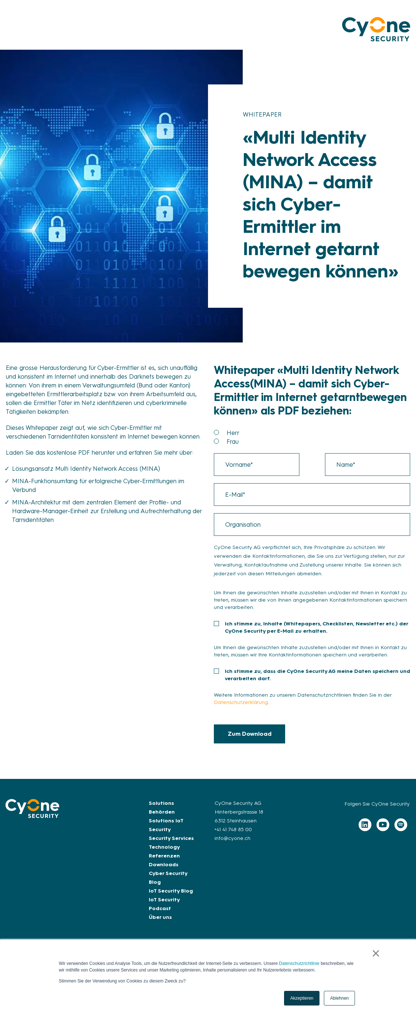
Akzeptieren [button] (301, 998)
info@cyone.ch (232, 838)
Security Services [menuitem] (171, 838)
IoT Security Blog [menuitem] (171, 891)
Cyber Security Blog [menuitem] (168, 877)
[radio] (318, 432)
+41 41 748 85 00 (233, 829)
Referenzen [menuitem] (164, 856)
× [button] (376, 953)
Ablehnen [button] (339, 998)
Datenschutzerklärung (241, 702)
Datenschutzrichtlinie (299, 963)
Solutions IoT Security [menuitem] (166, 825)
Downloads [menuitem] (163, 864)
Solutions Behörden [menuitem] (162, 807)
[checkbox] (312, 437)
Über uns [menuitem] (160, 917)
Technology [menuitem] (164, 847)
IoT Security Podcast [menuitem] (164, 904)
